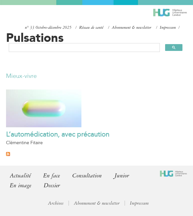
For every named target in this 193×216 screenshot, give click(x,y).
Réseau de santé (91, 27)
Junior (121, 175)
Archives (56, 203)
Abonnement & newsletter (131, 27)
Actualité (20, 175)
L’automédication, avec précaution (57, 134)
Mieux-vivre (21, 75)
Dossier (52, 185)
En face (51, 175)
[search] (82, 47)
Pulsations (35, 37)
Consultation (87, 175)
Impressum (168, 27)
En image (20, 185)
